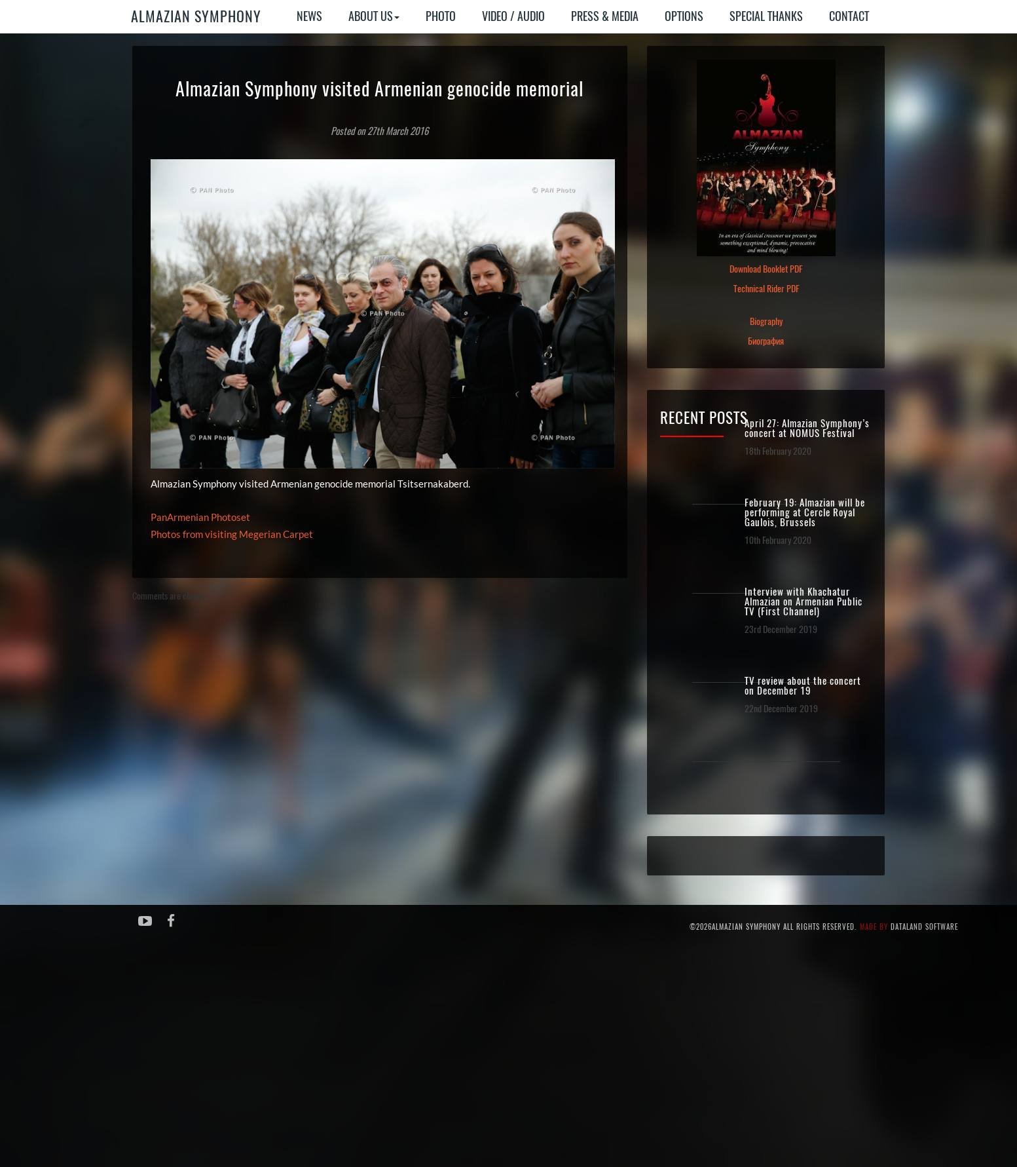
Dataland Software (924, 927)
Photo (441, 16)
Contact (849, 16)
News (309, 16)
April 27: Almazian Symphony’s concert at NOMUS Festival (807, 428)
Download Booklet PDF (766, 269)
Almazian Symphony (196, 16)
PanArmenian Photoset (200, 517)
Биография (766, 341)
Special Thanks (766, 16)
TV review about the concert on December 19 (803, 686)
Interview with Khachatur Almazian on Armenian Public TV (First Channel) (803, 602)
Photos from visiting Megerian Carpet (232, 534)
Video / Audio (513, 16)
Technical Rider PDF (766, 288)
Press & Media (604, 16)
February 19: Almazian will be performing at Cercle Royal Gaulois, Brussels (805, 512)
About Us (373, 16)
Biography (766, 321)
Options (684, 16)
